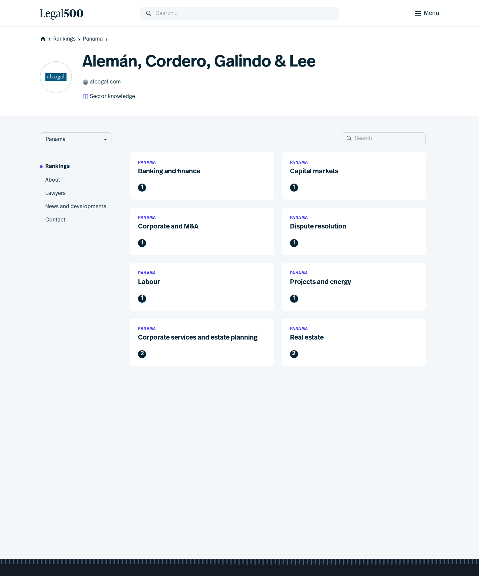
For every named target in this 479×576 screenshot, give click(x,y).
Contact (55, 219)
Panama (96, 39)
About (52, 180)
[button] (202, 176)
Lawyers (55, 193)
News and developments (75, 206)
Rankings (67, 39)
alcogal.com (101, 82)
